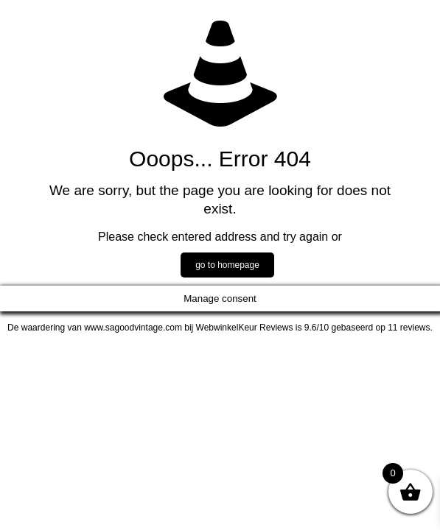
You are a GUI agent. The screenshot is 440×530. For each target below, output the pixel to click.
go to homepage (227, 265)
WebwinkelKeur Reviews (244, 327)
